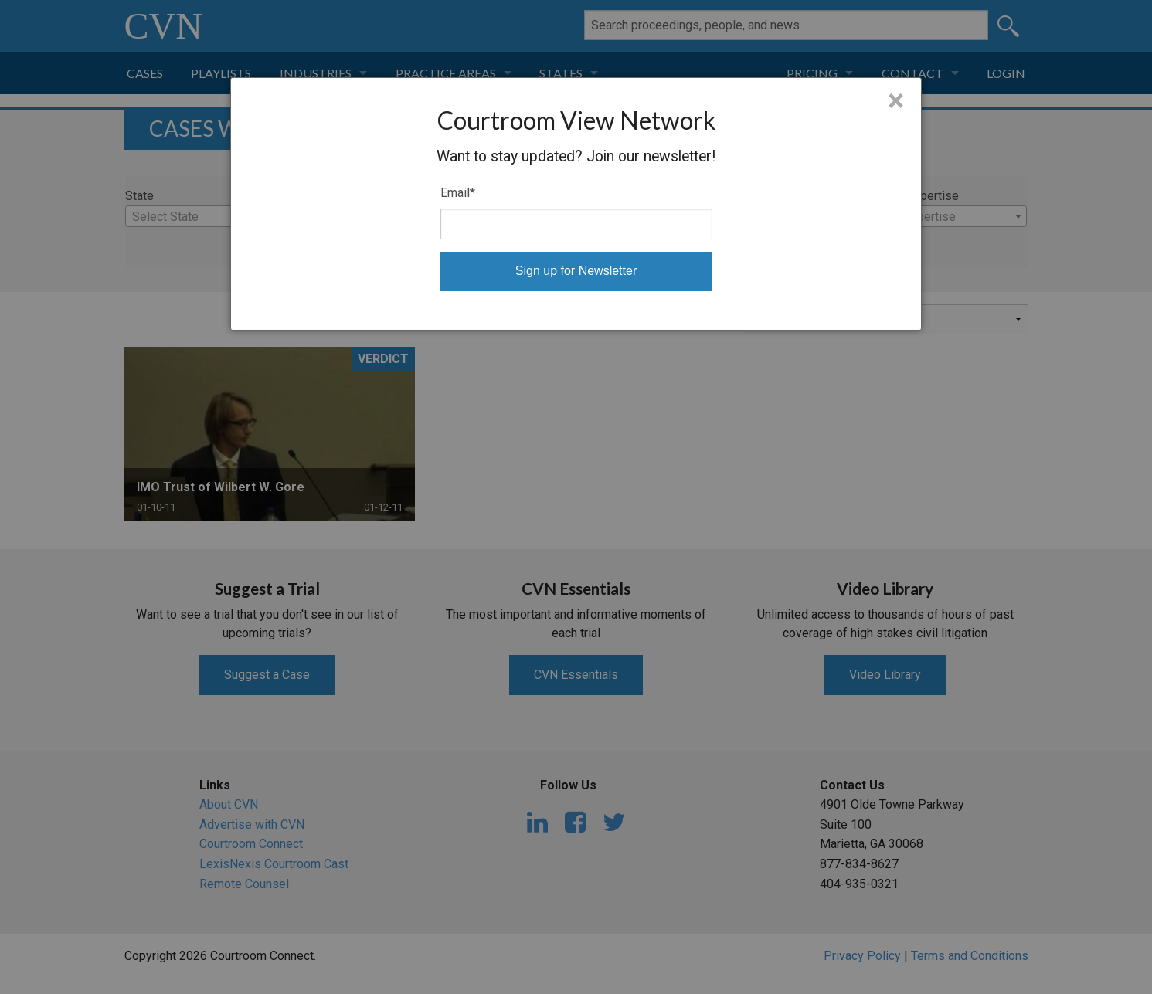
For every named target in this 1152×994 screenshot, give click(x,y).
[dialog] (576, 204)
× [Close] (896, 101)
